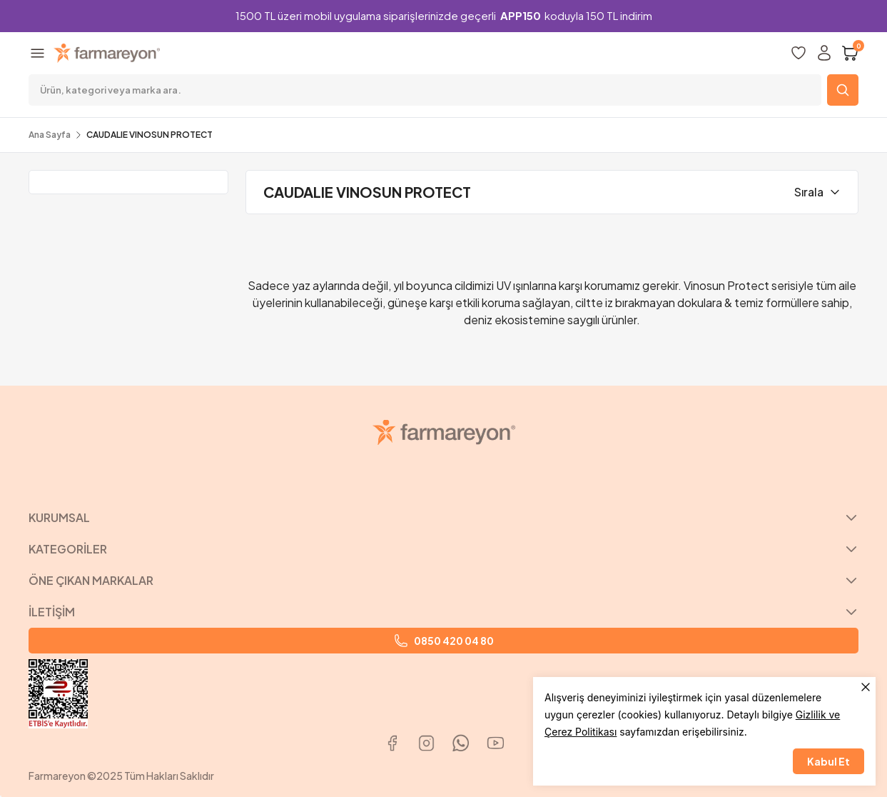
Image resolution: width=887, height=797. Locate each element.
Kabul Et (828, 761)
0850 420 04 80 (444, 640)
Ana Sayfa (50, 134)
